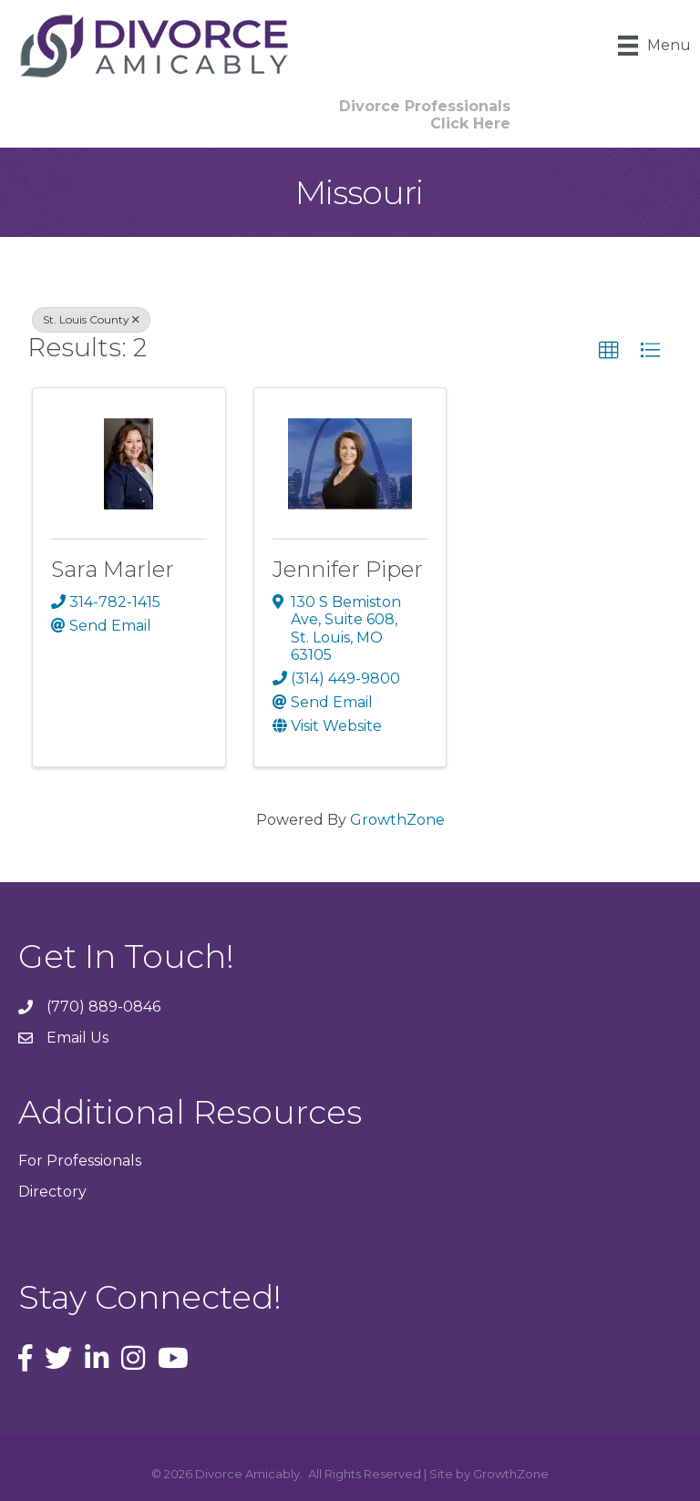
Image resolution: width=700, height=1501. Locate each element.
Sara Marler (112, 569)
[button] (424, 115)
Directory (52, 1191)
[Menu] (654, 45)
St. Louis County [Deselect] (91, 319)
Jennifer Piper (348, 569)
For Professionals (79, 1160)
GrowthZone (397, 819)
